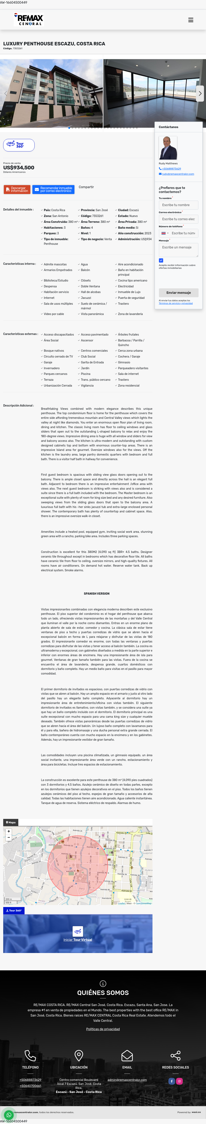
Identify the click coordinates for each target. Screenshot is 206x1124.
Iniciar (78, 940)
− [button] (8, 838)
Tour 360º (15, 144)
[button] (69, 128)
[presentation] (181, 275)
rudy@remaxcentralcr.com (178, 173)
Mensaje (164, 240)
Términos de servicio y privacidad (176, 303)
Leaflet (121, 903)
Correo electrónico (171, 212)
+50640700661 (30, 1086)
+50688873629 (171, 168)
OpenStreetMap (143, 903)
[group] (51, 93)
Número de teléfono (171, 226)
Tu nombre (166, 198)
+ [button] (8, 832)
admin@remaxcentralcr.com (127, 1080)
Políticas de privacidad (103, 1029)
